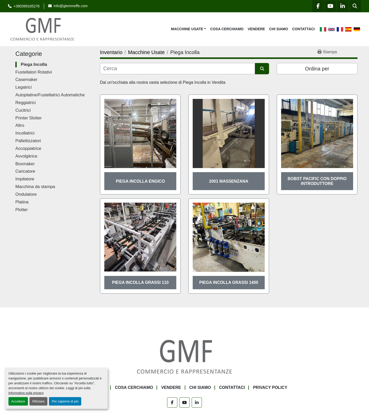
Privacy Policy (270, 387)
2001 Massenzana (228, 181)
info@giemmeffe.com (71, 6)
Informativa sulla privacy (25, 393)
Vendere (256, 29)
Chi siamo (278, 29)
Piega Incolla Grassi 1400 (228, 282)
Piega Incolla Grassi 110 (140, 282)
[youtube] (330, 6)
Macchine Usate (187, 29)
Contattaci (303, 29)
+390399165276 (27, 6)
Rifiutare (38, 401)
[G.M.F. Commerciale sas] (184, 356)
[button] (188, 29)
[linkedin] (342, 6)
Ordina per (317, 68)
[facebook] (318, 6)
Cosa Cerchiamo (226, 29)
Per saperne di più (65, 401)
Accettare (18, 401)
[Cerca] (177, 68)
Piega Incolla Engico (140, 181)
